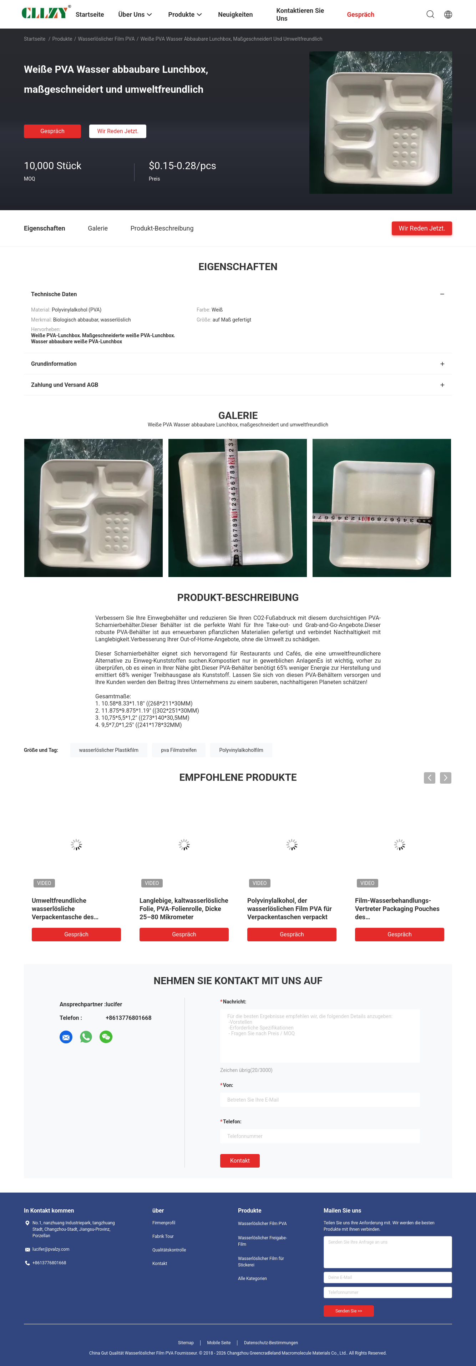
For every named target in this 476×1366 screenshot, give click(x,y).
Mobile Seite (219, 1342)
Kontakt (240, 1160)
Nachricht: (234, 1002)
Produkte (62, 39)
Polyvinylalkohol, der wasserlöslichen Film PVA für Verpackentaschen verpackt (289, 909)
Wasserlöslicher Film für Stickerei (261, 1262)
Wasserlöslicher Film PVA (106, 39)
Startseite (34, 39)
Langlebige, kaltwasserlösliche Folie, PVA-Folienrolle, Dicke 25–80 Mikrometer (184, 909)
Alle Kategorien (252, 1278)
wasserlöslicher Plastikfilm (108, 750)
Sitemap (186, 1342)
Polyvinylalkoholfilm (241, 750)
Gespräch (52, 131)
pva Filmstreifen (178, 750)
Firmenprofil (163, 1222)
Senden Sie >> (348, 1311)
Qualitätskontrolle (169, 1250)
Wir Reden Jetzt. (117, 131)
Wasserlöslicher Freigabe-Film (262, 1241)
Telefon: (232, 1121)
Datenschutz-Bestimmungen (271, 1342)
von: (228, 1085)
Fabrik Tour (163, 1236)
